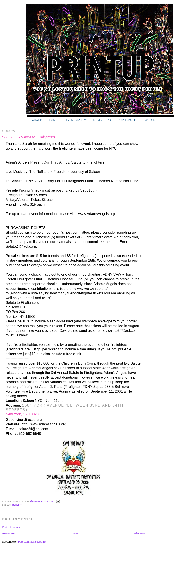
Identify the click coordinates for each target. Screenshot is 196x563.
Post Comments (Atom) (32, 541)
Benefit (17, 505)
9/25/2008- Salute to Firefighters (28, 137)
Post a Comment (11, 527)
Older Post (139, 533)
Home (74, 533)
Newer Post (9, 533)
